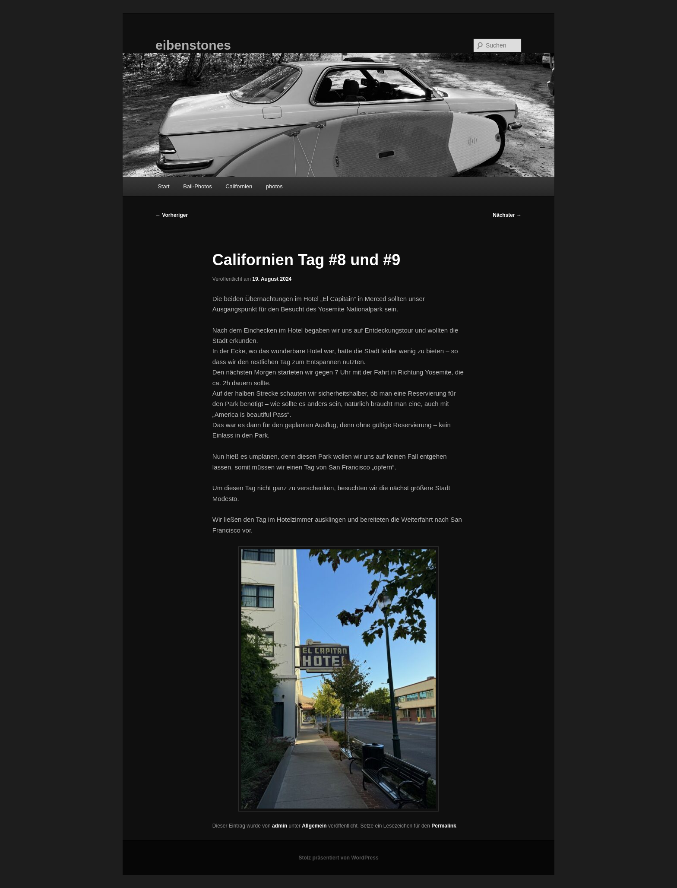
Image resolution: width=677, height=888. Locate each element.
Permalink (443, 826)
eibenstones (193, 45)
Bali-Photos (197, 186)
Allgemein (314, 826)
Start (163, 186)
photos (274, 186)
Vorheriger (171, 215)
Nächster (507, 215)
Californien (238, 186)
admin (279, 826)
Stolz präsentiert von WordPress (338, 858)
